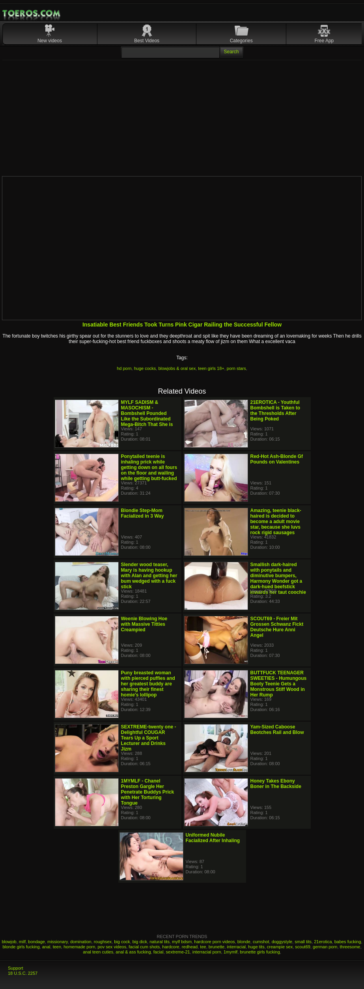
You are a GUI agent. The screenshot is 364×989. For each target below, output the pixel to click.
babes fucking (347, 941)
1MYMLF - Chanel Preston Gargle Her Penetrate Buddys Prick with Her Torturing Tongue (147, 792)
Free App (324, 40)
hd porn (124, 368)
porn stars (236, 368)
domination (80, 941)
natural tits (159, 941)
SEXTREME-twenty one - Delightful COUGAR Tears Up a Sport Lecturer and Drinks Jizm (148, 738)
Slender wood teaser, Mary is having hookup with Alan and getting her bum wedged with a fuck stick (149, 575)
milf (22, 941)
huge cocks (145, 368)
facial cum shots (144, 946)
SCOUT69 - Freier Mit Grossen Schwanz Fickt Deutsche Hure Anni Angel (277, 627)
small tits (303, 941)
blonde (243, 941)
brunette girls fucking (260, 952)
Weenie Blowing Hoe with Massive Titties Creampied (144, 624)
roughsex (103, 941)
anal (46, 946)
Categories (241, 40)
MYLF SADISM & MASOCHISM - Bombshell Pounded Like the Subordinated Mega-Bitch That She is (147, 413)
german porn (325, 946)
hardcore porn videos (214, 941)
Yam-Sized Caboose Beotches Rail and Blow (277, 729)
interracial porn (206, 952)
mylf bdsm (182, 941)
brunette (216, 946)
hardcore (170, 946)
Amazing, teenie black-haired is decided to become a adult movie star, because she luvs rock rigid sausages (275, 521)
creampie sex (280, 946)
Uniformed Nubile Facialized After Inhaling (213, 837)
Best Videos (146, 40)
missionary (57, 941)
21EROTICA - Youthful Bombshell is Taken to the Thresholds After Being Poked (275, 411)
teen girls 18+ (211, 368)
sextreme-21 (178, 952)
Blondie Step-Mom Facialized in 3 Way (142, 513)
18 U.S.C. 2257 (22, 973)
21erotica (323, 941)
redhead (190, 946)
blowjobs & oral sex (177, 368)
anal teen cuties (98, 952)
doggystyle (282, 941)
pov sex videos (111, 946)
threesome (350, 946)
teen (57, 946)
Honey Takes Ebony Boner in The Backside (275, 783)
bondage (36, 941)
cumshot (261, 941)
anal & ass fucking (133, 952)
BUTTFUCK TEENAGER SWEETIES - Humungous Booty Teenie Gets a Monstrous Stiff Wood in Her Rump (278, 684)
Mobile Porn (32, 13)
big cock (122, 941)
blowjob (9, 941)
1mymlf (230, 952)
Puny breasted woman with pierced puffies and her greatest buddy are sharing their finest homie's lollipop (148, 684)
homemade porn (79, 946)
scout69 (302, 946)
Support (15, 968)
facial (158, 952)
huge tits (256, 946)
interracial (236, 946)
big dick (140, 941)
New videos (49, 40)
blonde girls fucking (20, 946)
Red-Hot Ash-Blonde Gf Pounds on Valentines (276, 459)
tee (203, 946)
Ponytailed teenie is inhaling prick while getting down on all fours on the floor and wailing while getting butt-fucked (149, 467)
